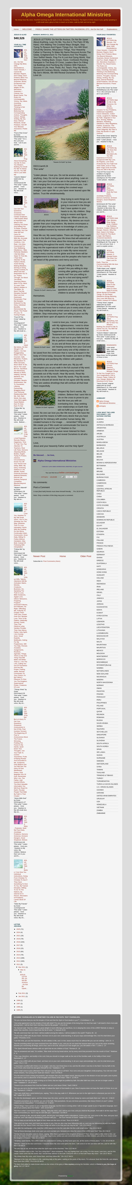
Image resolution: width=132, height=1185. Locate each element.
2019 (18, 939)
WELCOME (27, 29)
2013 (18, 958)
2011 (18, 964)
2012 (18, 961)
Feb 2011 (22, 993)
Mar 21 (22, 970)
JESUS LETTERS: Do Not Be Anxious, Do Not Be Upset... (24, 981)
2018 (18, 942)
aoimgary (44, 477)
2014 (18, 955)
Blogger (70, 1176)
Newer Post (39, 556)
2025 (18, 929)
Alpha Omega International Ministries (66, 14)
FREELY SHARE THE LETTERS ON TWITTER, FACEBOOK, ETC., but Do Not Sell (69, 29)
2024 (18, 932)
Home (16, 29)
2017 (18, 945)
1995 (18, 1010)
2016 (18, 948)
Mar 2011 (22, 967)
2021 (18, 936)
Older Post (85, 556)
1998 (18, 1000)
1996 (18, 1007)
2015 (18, 951)
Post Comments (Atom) (51, 561)
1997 (18, 1003)
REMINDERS (111, 345)
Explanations (112, 29)
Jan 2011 (22, 996)
